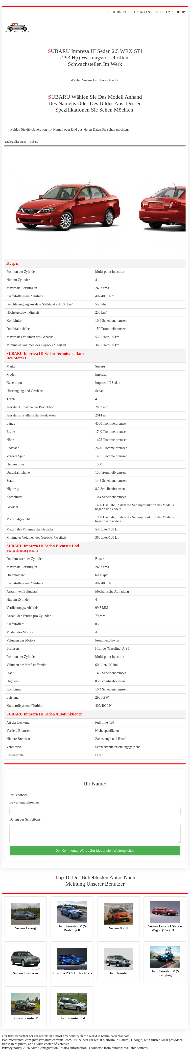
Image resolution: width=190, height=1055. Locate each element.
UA (136, 12)
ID (178, 12)
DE (162, 12)
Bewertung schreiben (24, 802)
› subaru (33, 141)
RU (125, 12)
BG (119, 12)
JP (183, 12)
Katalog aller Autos (15, 141)
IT (157, 12)
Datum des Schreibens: (25, 819)
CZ (168, 12)
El (152, 12)
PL (173, 12)
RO (142, 12)
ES (148, 12)
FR (131, 12)
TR (113, 12)
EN (107, 12)
